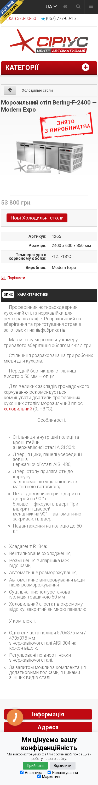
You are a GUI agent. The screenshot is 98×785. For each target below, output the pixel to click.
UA (49, 7)
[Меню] (91, 7)
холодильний (18, 408)
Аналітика (31, 773)
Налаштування (63, 773)
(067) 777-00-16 (61, 18)
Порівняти (16, 278)
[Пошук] (78, 7)
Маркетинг (49, 776)
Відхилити (62, 766)
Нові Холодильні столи (37, 218)
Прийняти (35, 766)
